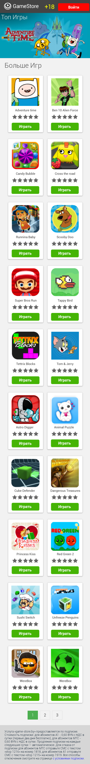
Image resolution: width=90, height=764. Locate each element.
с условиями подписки (68, 758)
